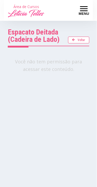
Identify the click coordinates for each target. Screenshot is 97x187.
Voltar (78, 40)
